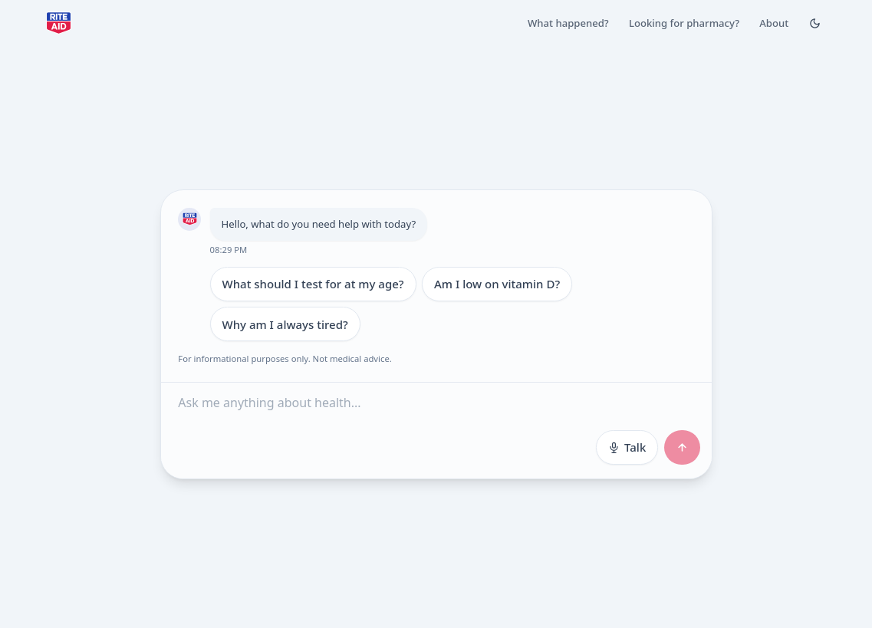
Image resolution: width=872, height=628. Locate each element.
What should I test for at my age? (312, 283)
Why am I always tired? (284, 323)
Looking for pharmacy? (684, 23)
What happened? (568, 23)
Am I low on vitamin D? (497, 283)
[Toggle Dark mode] (814, 23)
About (773, 23)
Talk (627, 446)
